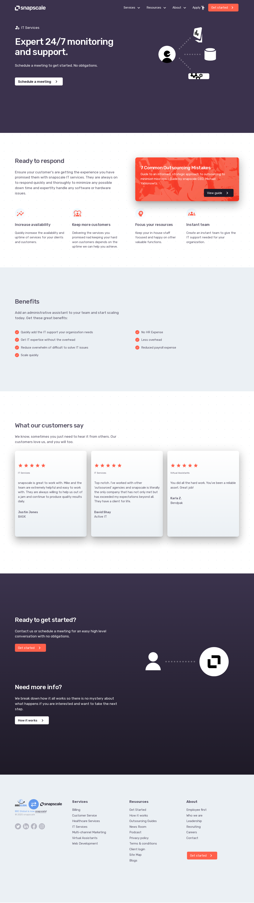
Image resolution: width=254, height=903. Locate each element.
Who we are (194, 816)
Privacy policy (139, 838)
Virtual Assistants (84, 838)
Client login (137, 849)
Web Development (85, 844)
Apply (198, 7)
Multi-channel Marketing (89, 833)
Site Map (135, 855)
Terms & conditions (143, 844)
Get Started (137, 810)
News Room (137, 827)
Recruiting (193, 827)
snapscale (40, 811)
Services (133, 7)
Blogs (133, 861)
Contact (192, 838)
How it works (31, 720)
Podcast (135, 833)
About (180, 7)
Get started (223, 7)
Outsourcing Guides (143, 821)
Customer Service (84, 816)
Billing (76, 810)
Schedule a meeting (38, 81)
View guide (218, 193)
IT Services (79, 827)
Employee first (196, 810)
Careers (191, 833)
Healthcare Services (86, 821)
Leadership (194, 821)
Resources (157, 7)
